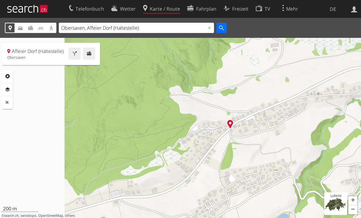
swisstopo (28, 215)
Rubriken (7, 76)
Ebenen (7, 89)
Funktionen (7, 102)
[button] (352, 200)
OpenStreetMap (50, 215)
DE (333, 9)
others (70, 215)
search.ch (11, 215)
